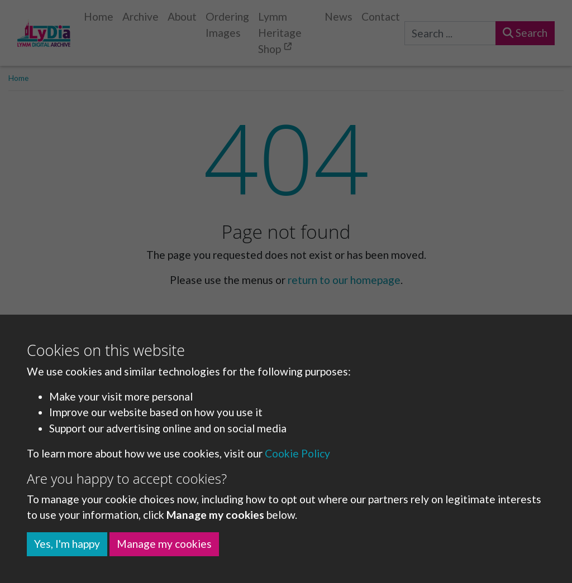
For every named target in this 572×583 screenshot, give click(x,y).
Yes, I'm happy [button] (67, 543)
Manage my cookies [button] (164, 543)
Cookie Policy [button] (297, 453)
